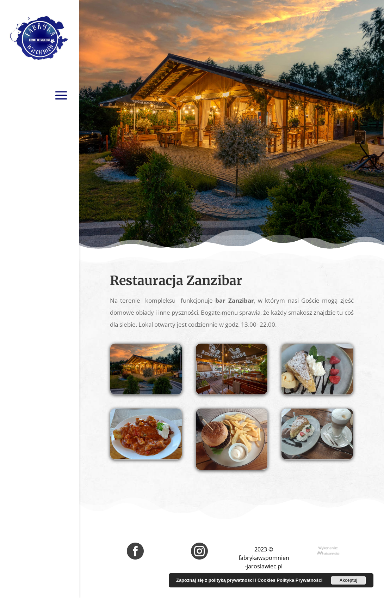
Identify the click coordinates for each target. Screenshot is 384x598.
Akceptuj (349, 580)
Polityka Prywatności (299, 580)
